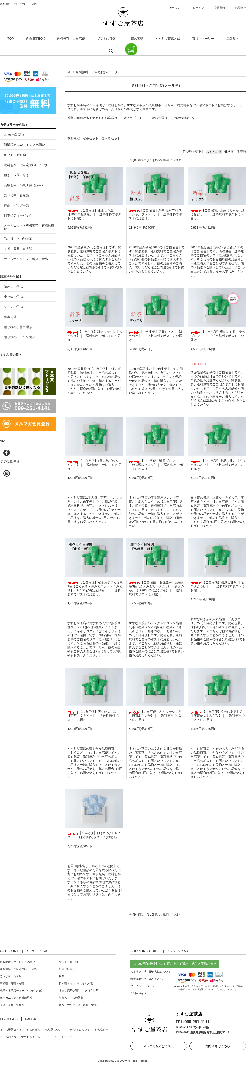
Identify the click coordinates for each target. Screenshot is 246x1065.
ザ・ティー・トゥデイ (58, 1037)
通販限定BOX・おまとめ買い (24, 145)
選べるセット (111, 138)
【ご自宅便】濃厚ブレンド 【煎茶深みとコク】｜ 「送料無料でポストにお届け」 (156, 465)
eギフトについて (79, 1029)
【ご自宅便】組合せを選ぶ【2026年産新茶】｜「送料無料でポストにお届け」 (94, 214)
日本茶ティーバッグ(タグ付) (76, 983)
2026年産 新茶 (14, 134)
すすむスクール (30, 1037)
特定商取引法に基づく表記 (146, 979)
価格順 (229, 151)
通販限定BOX (35, 38)
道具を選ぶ (12, 317)
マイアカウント (173, 7)
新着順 (241, 151)
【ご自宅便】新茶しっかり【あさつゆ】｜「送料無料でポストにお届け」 (94, 336)
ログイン (198, 7)
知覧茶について (54, 1029)
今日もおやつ (8, 1037)
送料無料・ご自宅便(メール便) (97, 72)
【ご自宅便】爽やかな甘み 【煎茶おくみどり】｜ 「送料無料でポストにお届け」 (94, 715)
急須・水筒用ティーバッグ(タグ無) (21, 990)
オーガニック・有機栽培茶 (16, 997)
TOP (10, 38)
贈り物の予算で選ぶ (18, 327)
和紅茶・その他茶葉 (18, 238)
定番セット (90, 138)
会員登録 (219, 7)
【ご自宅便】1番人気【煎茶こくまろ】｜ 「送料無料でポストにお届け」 (94, 465)
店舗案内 (232, 38)
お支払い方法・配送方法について (150, 971)
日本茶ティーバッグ (18, 215)
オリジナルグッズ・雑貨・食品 (26, 259)
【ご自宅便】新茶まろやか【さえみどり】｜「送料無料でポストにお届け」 (218, 214)
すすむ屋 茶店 (10, 461)
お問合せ (240, 7)
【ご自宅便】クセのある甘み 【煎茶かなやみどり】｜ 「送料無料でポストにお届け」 (218, 715)
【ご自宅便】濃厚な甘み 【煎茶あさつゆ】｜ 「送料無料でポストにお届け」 (218, 586)
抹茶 (61, 976)
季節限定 (73, 138)
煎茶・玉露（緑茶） (18, 175)
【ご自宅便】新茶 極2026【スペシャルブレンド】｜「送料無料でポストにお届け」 (155, 214)
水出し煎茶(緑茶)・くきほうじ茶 (78, 990)
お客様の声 (101, 1029)
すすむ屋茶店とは (167, 38)
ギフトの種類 (106, 38)
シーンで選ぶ (13, 307)
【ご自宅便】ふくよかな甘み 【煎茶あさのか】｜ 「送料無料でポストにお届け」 (156, 715)
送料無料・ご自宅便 (71, 38)
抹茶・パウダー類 (16, 205)
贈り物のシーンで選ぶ (19, 337)
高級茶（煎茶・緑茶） (13, 983)
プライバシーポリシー (143, 986)
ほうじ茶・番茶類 (16, 195)
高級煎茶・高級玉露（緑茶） (24, 185)
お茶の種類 (135, 38)
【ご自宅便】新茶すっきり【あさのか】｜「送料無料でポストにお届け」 (156, 336)
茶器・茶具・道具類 (18, 249)
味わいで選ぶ (13, 286)
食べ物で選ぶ (13, 297)
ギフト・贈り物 (15, 155)
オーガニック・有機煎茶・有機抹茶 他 (29, 227)
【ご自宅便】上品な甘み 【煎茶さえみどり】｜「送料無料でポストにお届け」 (218, 465)
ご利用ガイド (138, 993)
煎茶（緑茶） (67, 969)
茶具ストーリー (203, 38)
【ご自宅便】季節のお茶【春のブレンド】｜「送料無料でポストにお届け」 (218, 336)
